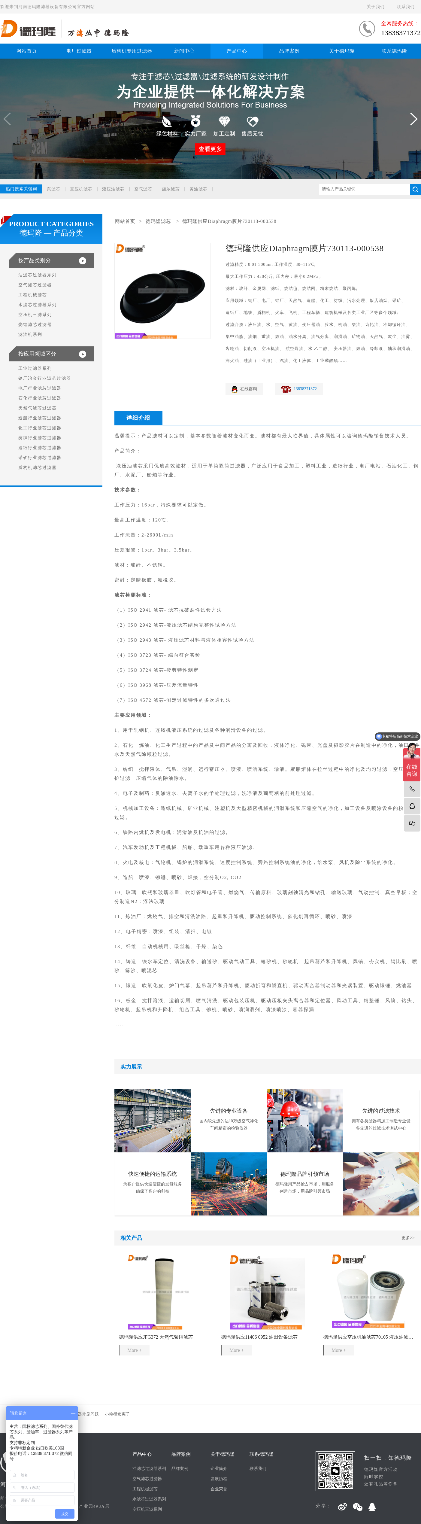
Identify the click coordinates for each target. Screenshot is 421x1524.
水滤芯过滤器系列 (37, 305)
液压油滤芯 (113, 189)
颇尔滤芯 (171, 189)
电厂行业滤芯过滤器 (40, 388)
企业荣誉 (218, 1489)
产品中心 (237, 50)
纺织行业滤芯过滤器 (40, 438)
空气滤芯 (143, 189)
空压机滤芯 (81, 189)
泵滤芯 (53, 189)
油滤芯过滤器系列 (37, 275)
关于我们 (376, 7)
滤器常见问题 (86, 1414)
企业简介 (218, 1468)
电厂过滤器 (79, 50)
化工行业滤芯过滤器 (40, 428)
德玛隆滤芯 (158, 221)
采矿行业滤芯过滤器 (40, 457)
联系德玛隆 (394, 50)
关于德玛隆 (342, 50)
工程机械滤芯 (32, 295)
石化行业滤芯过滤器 (40, 398)
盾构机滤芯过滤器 (37, 467)
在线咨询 (248, 389)
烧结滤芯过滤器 (35, 324)
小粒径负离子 (117, 1414)
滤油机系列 (30, 334)
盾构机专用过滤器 (131, 50)
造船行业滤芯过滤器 (40, 418)
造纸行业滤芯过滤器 (40, 448)
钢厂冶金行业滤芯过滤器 (44, 378)
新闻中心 (184, 50)
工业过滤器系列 (35, 368)
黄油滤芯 (198, 189)
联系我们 (406, 7)
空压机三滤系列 (35, 314)
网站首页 (27, 50)
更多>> (408, 1238)
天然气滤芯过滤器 (37, 408)
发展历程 (218, 1479)
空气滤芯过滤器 (35, 285)
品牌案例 (289, 50)
